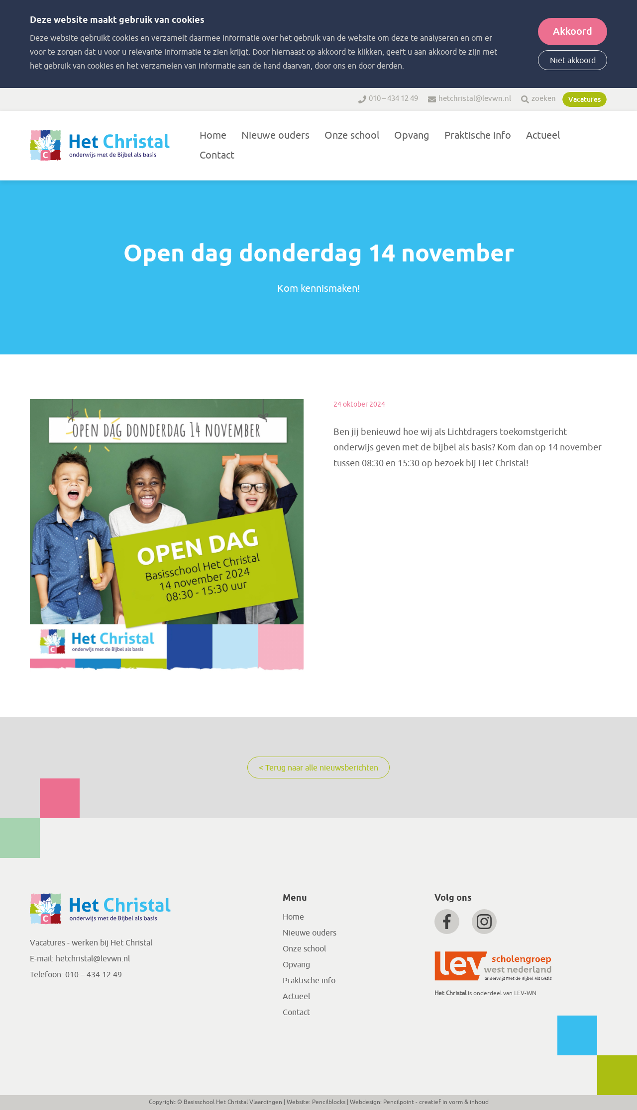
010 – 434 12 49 (393, 98)
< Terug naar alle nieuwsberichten (318, 768)
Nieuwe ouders (275, 135)
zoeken (543, 98)
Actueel (543, 135)
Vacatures (584, 99)
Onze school (351, 135)
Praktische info (477, 135)
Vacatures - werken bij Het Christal (91, 943)
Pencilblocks (328, 1102)
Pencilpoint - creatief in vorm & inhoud (436, 1102)
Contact (217, 155)
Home (213, 135)
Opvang (411, 135)
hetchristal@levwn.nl (474, 98)
